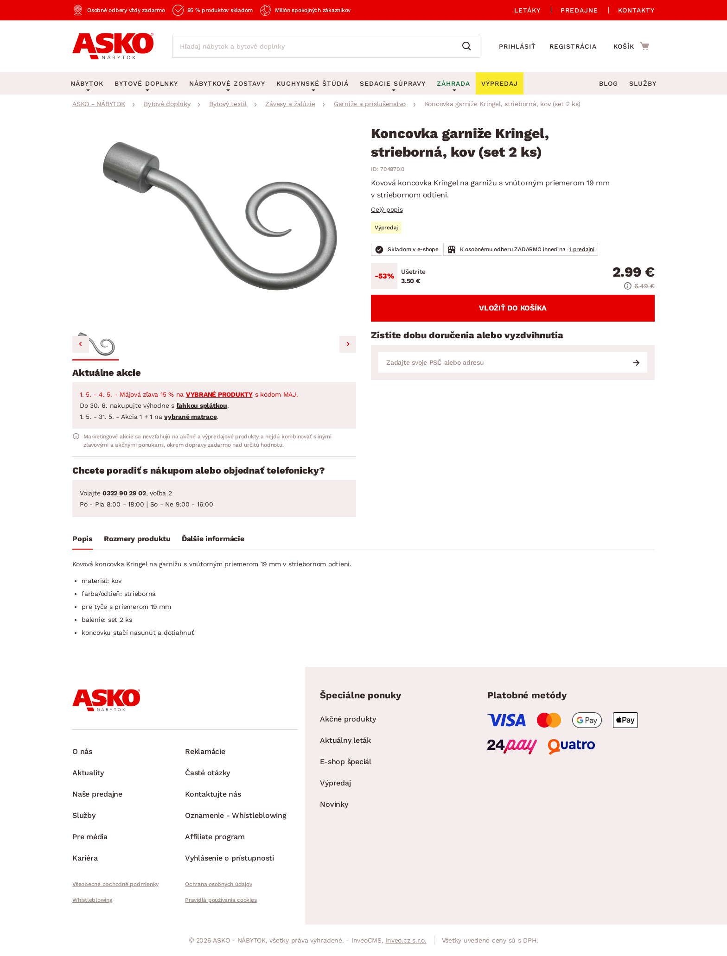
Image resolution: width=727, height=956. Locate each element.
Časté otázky (207, 772)
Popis (82, 538)
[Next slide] (347, 344)
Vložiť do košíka (513, 308)
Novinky (334, 804)
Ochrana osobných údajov (218, 884)
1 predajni (581, 249)
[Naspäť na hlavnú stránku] (112, 46)
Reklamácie (205, 751)
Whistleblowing (92, 900)
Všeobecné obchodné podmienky (115, 884)
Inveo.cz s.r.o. (405, 940)
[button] (95, 346)
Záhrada (453, 83)
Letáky (527, 10)
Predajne (579, 10)
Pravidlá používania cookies (220, 900)
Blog (608, 83)
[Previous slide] (80, 344)
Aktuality (88, 772)
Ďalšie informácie (213, 538)
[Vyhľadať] (468, 46)
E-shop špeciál (345, 761)
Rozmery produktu (137, 538)
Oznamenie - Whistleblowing (236, 815)
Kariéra (84, 858)
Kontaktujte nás (213, 794)
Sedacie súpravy (393, 83)
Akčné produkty (348, 719)
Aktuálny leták (345, 740)
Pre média (90, 836)
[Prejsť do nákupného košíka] (631, 46)
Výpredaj (335, 783)
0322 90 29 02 (124, 493)
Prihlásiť (517, 46)
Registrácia (573, 46)
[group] (214, 227)
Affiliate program (215, 836)
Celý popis (387, 209)
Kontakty (636, 10)
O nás (82, 751)
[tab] (82, 541)
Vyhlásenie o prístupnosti (229, 858)
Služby (643, 83)
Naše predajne (97, 794)
